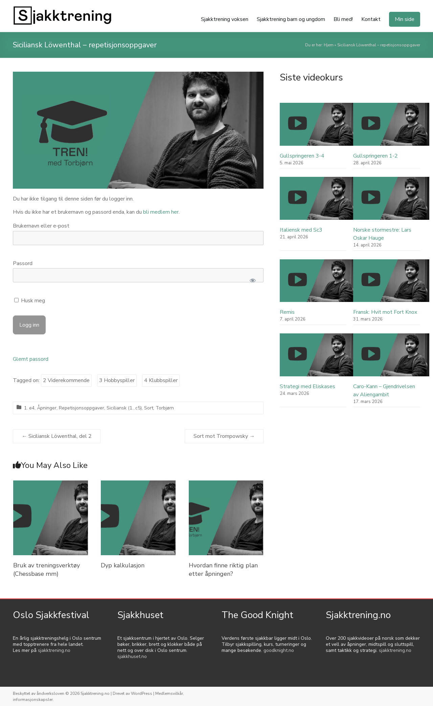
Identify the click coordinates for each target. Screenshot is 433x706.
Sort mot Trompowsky (224, 436)
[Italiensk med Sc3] (318, 201)
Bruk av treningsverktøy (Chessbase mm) (46, 569)
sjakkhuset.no (132, 656)
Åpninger (46, 408)
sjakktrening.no (54, 650)
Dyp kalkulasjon (122, 565)
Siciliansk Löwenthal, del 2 (57, 436)
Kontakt (371, 19)
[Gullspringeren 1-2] (391, 127)
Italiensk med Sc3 (301, 230)
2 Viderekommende (66, 380)
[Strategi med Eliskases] (318, 357)
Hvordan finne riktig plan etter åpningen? (223, 569)
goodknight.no (279, 650)
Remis (287, 312)
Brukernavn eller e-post (41, 226)
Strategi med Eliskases (307, 386)
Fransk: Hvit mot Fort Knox (385, 312)
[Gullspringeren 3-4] (318, 127)
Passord (22, 263)
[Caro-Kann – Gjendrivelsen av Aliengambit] (391, 357)
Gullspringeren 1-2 (375, 156)
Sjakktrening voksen (224, 19)
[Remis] (318, 283)
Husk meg (29, 300)
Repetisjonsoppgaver (81, 408)
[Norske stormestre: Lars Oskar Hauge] (391, 201)
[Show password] (253, 280)
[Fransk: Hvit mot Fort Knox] (391, 283)
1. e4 (29, 408)
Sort (148, 408)
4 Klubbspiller (161, 380)
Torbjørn (165, 408)
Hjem (329, 45)
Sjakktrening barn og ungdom (291, 19)
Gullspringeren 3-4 (302, 156)
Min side (404, 19)
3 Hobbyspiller (117, 380)
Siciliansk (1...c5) (124, 408)
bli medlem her (161, 212)
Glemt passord (30, 359)
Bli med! (343, 19)
